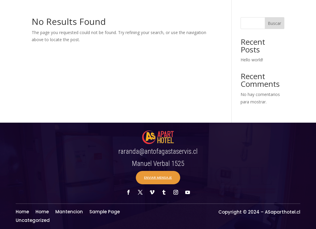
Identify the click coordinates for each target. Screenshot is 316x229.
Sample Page (104, 212)
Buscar (274, 23)
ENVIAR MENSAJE (158, 177)
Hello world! (252, 60)
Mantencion (69, 212)
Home (22, 212)
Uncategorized (33, 220)
